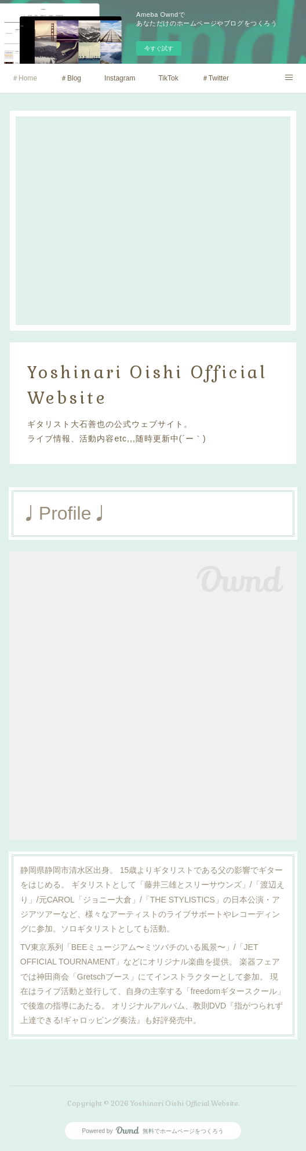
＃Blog (70, 78)
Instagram (119, 78)
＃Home (24, 78)
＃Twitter (215, 78)
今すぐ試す (158, 48)
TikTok (168, 78)
